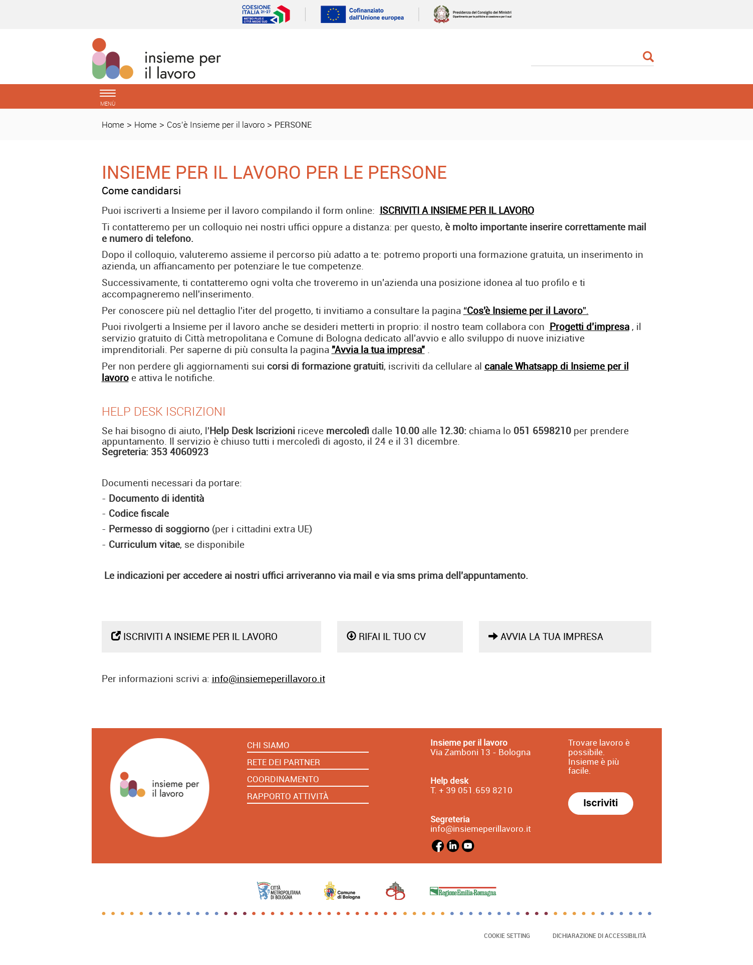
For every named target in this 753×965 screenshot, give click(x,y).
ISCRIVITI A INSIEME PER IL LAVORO (457, 210)
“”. (526, 310)
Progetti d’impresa (589, 326)
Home (113, 124)
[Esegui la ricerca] (648, 57)
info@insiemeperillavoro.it (268, 678)
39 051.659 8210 (478, 790)
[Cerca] (592, 57)
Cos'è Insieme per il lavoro (216, 124)
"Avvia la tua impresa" (378, 349)
